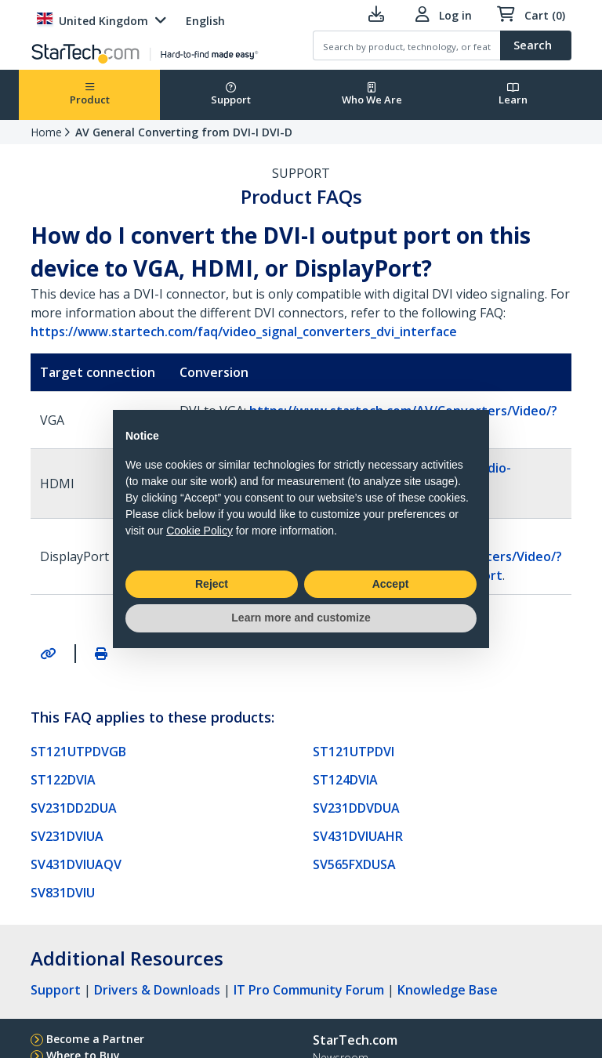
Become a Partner (95, 1038)
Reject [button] (211, 584)
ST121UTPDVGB (78, 751)
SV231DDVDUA (356, 808)
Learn (513, 94)
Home (46, 132)
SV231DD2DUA (74, 808)
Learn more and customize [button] (300, 617)
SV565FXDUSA (354, 864)
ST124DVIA (345, 779)
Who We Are (372, 94)
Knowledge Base (447, 989)
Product (90, 94)
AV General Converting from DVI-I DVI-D (183, 132)
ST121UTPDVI (353, 751)
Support (231, 94)
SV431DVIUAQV (76, 864)
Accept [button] (390, 584)
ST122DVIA (63, 779)
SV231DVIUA (67, 836)
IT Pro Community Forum (309, 989)
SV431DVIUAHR (358, 836)
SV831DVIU (63, 892)
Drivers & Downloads (157, 989)
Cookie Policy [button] (199, 530)
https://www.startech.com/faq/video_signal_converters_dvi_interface (244, 331)
